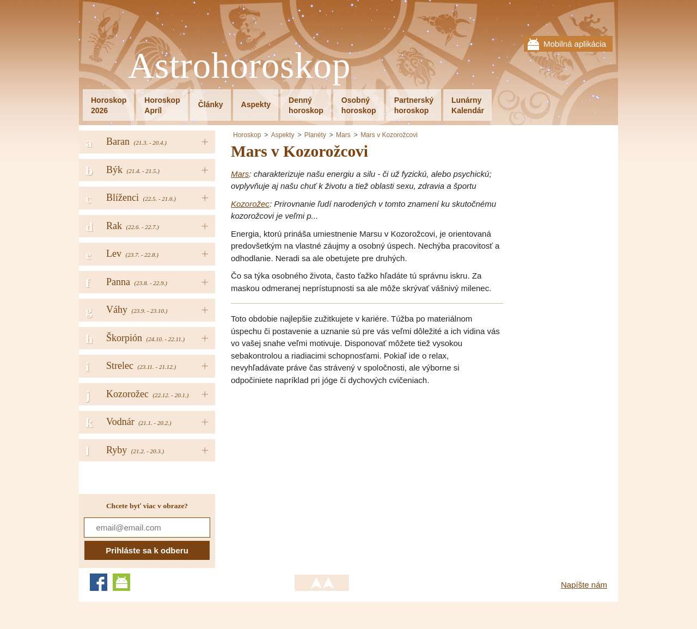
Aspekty (256, 104)
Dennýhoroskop (306, 105)
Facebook (98, 582)
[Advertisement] (322, 470)
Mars (343, 135)
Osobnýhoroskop (358, 105)
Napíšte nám (584, 584)
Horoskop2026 (108, 105)
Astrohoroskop (239, 66)
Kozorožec (250, 203)
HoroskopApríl (162, 105)
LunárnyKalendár (467, 105)
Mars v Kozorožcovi (389, 135)
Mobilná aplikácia (574, 43)
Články (210, 104)
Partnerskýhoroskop (413, 105)
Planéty (315, 135)
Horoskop (247, 135)
